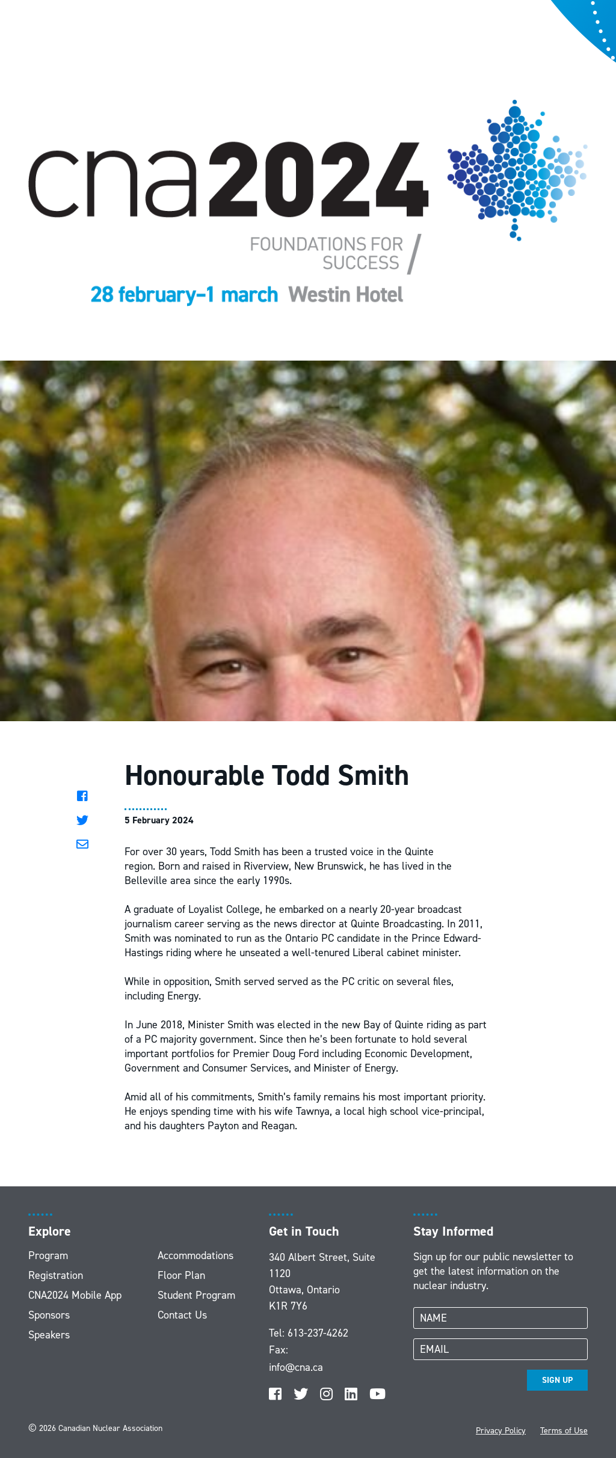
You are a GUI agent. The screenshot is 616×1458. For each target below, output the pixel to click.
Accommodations (195, 1255)
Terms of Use (564, 1430)
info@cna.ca (296, 1367)
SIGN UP (557, 1380)
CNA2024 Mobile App (75, 1295)
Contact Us (182, 1315)
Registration (55, 1275)
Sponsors (49, 1315)
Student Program (196, 1295)
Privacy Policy (501, 1430)
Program (48, 1255)
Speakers (49, 1335)
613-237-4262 (318, 1333)
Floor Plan (181, 1275)
